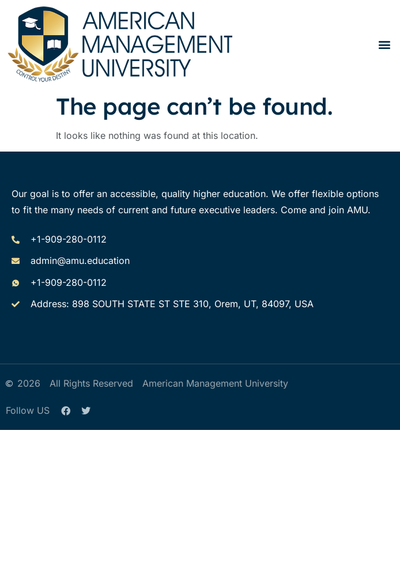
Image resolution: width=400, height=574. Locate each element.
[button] (384, 44)
